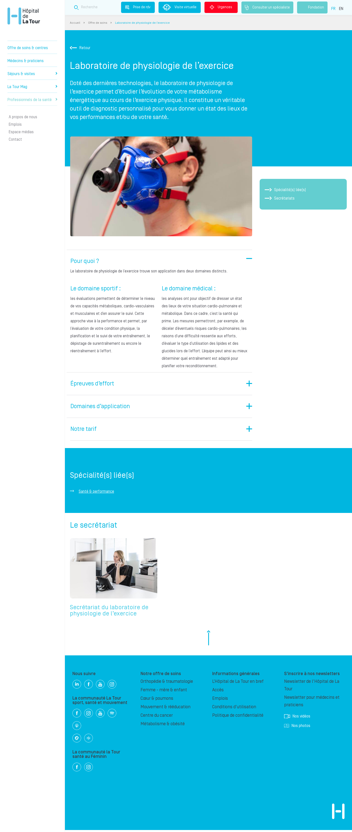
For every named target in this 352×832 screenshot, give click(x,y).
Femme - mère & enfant (164, 692)
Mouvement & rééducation (165, 709)
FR (333, 8)
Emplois (15, 124)
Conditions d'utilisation (234, 709)
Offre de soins (97, 22)
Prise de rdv (138, 7)
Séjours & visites (32, 74)
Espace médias (21, 132)
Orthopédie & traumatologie (167, 683)
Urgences (221, 7)
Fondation (312, 7)
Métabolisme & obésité (163, 725)
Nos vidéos (297, 718)
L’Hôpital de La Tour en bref (238, 683)
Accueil (75, 22)
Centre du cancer (157, 717)
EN (341, 8)
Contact (15, 139)
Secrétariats (280, 198)
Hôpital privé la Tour (23, 15)
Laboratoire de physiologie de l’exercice (142, 22)
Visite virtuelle (179, 7)
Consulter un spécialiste (267, 7)
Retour (80, 48)
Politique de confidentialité (237, 717)
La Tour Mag (32, 87)
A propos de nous (23, 117)
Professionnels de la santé (32, 100)
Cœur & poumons (157, 700)
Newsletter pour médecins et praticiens (312, 703)
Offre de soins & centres (27, 48)
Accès (218, 692)
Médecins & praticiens (25, 61)
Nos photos (297, 727)
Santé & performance (96, 491)
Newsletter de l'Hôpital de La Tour (311, 687)
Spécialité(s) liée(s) (285, 190)
